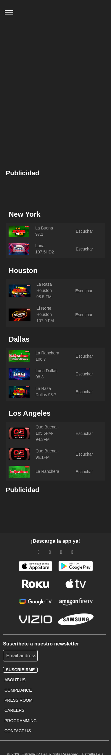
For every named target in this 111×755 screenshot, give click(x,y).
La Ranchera (47, 471)
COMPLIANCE (18, 690)
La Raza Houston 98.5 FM (44, 290)
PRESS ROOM (18, 700)
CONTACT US (17, 730)
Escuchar (84, 231)
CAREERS (14, 710)
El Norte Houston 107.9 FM (45, 314)
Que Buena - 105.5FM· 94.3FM (47, 433)
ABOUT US (14, 679)
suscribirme (20, 669)
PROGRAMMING (20, 720)
